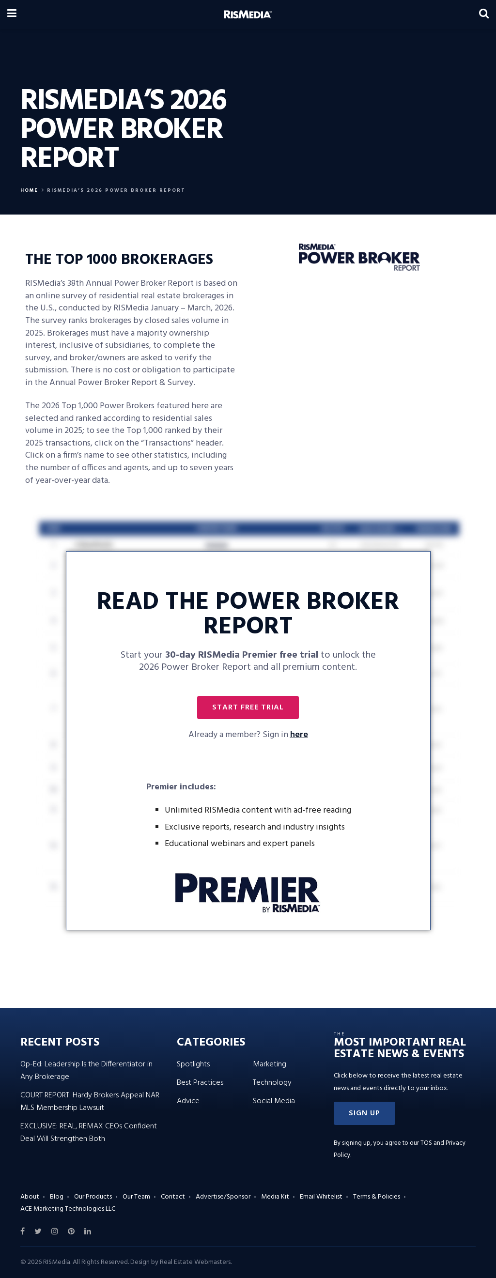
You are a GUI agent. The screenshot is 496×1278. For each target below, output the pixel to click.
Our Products (93, 1196)
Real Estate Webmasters (195, 1262)
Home (29, 190)
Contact (173, 1196)
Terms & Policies (376, 1196)
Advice (188, 1101)
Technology (272, 1083)
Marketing (269, 1064)
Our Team (136, 1196)
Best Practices (200, 1083)
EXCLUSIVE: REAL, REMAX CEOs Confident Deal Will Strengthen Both (88, 1132)
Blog (56, 1196)
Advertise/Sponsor (223, 1196)
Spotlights (193, 1064)
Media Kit (275, 1196)
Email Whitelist (321, 1196)
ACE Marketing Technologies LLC (67, 1209)
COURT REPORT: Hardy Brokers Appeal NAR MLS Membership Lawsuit (89, 1101)
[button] (248, 707)
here (299, 735)
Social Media (274, 1101)
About (29, 1196)
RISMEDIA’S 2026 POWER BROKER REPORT (116, 190)
